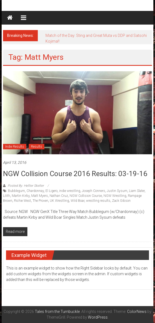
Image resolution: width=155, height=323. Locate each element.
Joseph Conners (93, 191)
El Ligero (51, 191)
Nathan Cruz (59, 196)
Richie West (22, 201)
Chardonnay (35, 191)
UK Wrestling (59, 201)
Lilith (6, 196)
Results (36, 147)
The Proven (40, 201)
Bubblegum (16, 191)
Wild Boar (77, 201)
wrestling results (98, 201)
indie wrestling (69, 191)
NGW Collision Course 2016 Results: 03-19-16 (75, 174)
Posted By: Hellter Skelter (26, 186)
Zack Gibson (121, 201)
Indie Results (14, 147)
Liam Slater (137, 191)
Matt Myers (39, 196)
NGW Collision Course (86, 196)
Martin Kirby (21, 196)
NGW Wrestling (115, 196)
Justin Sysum (117, 191)
